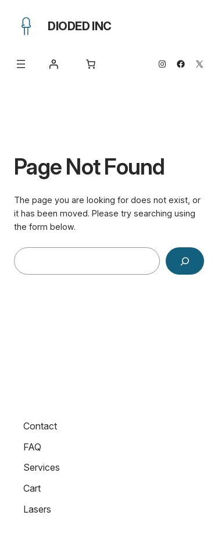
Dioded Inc (80, 26)
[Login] (53, 64)
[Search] (185, 261)
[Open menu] (21, 64)
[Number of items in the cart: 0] (90, 64)
